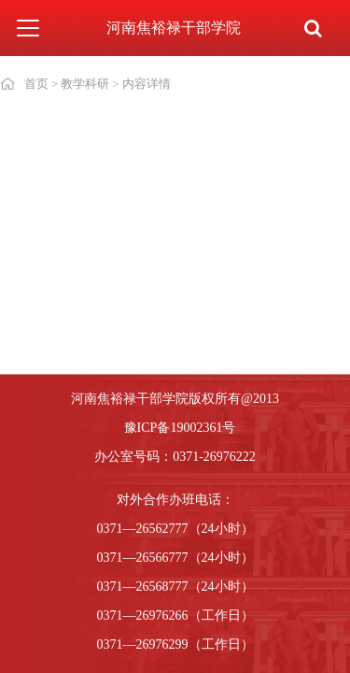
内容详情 (146, 84)
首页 (36, 84)
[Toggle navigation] (28, 28)
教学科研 (85, 84)
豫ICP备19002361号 (180, 428)
